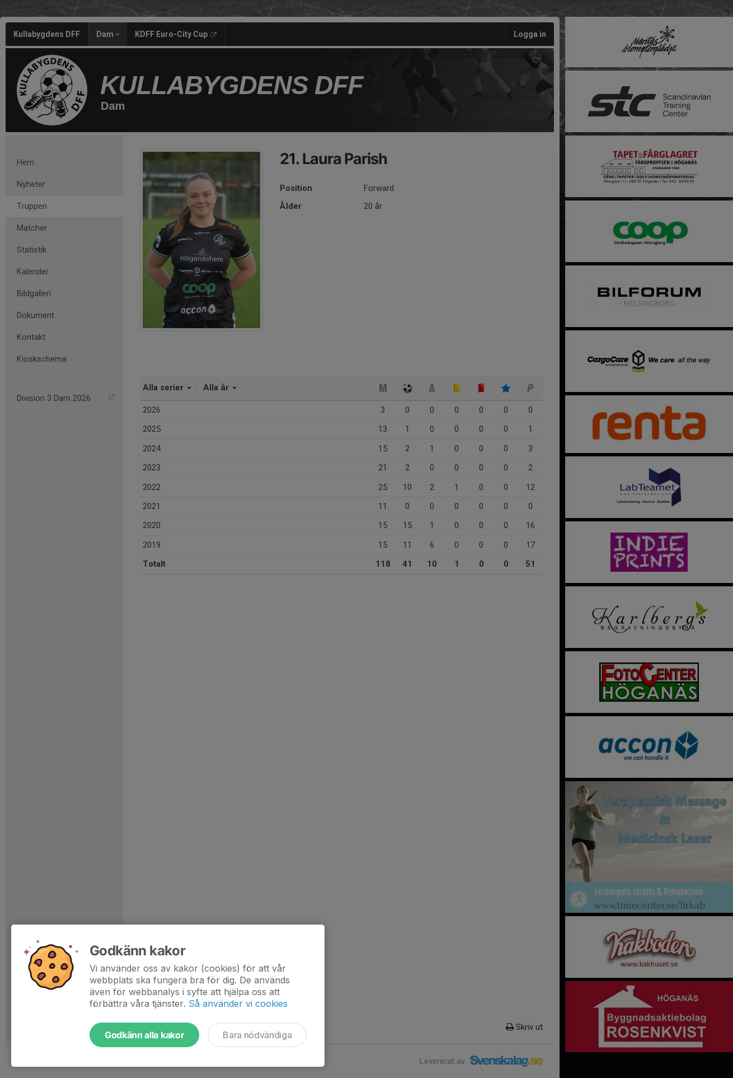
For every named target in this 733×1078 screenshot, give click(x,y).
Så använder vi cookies (238, 1003)
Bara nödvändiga (257, 1034)
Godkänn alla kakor (144, 1034)
